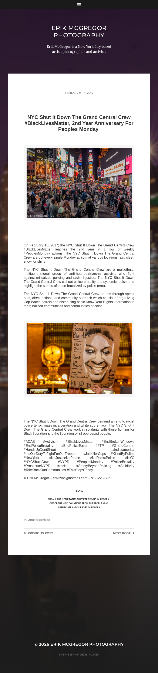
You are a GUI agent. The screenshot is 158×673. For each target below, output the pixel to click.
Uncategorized (39, 520)
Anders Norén (87, 654)
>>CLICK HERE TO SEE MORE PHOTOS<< (79, 225)
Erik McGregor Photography (79, 31)
